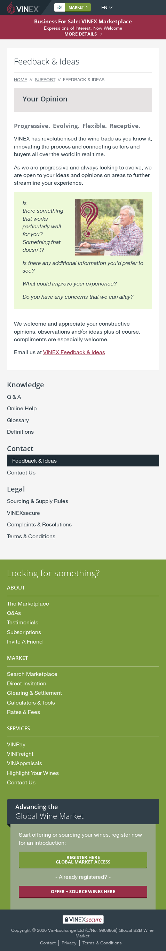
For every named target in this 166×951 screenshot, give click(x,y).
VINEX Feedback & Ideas (74, 352)
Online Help (22, 408)
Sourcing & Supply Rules (37, 500)
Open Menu (153, 7)
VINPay (16, 744)
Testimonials (22, 622)
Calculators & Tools (31, 702)
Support (45, 79)
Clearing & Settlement (34, 692)
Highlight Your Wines (33, 772)
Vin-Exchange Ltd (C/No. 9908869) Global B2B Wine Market (100, 932)
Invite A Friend (24, 641)
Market (70, 7)
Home (20, 79)
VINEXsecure (23, 512)
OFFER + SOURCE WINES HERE (83, 891)
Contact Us (21, 472)
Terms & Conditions (31, 536)
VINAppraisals (24, 763)
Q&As (14, 612)
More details (80, 34)
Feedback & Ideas (34, 460)
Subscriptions (24, 632)
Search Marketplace (32, 673)
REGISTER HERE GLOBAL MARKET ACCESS (83, 859)
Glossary (18, 420)
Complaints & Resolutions (39, 524)
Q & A (14, 396)
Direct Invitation (26, 683)
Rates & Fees (23, 711)
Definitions (20, 431)
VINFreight (20, 753)
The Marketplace (28, 603)
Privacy (69, 942)
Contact (48, 942)
